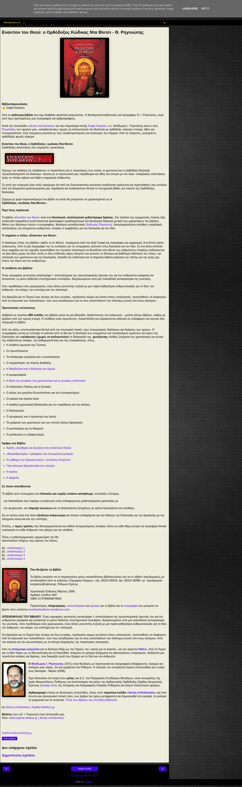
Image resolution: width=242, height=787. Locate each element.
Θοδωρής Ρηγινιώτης (99, 224)
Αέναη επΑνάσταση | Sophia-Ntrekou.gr (30, 707)
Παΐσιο (142, 649)
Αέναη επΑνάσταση (41, 125)
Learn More (190, 8)
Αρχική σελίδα (84, 769)
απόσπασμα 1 (16, 548)
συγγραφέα (131, 605)
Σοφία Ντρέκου (97, 125)
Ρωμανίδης (9, 129)
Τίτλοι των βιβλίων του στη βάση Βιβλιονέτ (91, 699)
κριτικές (95, 605)
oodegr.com (48, 685)
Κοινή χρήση (9, 738)
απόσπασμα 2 (16, 551)
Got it (205, 8)
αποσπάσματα (76, 605)
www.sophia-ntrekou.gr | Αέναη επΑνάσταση (36, 717)
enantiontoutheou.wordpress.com (49, 609)
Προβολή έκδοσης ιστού (84, 775)
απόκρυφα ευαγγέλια (25, 649)
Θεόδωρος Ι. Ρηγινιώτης (48, 663)
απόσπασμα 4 (16, 558)
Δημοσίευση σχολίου (18, 755)
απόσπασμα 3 (16, 555)
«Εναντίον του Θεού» (27, 217)
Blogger (88, 781)
